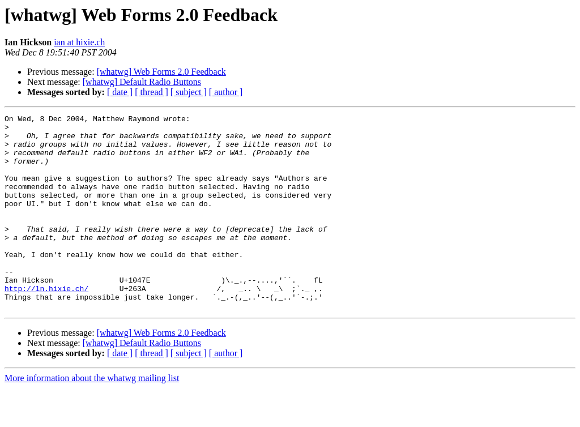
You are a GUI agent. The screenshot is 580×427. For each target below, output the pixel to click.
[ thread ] (151, 92)
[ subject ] (188, 92)
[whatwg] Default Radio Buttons (142, 82)
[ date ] (120, 92)
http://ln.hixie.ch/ (46, 324)
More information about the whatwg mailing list (92, 417)
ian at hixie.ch (79, 42)
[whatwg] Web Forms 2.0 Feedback (161, 71)
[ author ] (226, 92)
